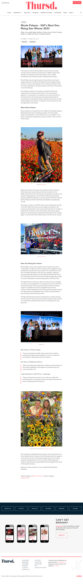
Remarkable (32, 41)
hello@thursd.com (62, 562)
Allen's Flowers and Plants (48, 448)
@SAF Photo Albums (37, 476)
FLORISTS (21, 508)
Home (9, 12)
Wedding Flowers (46, 12)
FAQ (36, 565)
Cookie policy (13, 576)
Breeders (25, 562)
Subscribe (59, 526)
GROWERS (48, 508)
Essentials (26, 569)
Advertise (38, 562)
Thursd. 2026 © (5, 576)
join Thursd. (56, 565)
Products (27, 12)
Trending (35, 12)
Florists (25, 567)
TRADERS (75, 508)
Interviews (57, 12)
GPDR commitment (30, 576)
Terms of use (39, 576)
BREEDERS (62, 508)
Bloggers (25, 560)
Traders (25, 565)
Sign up (62, 535)
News (65, 12)
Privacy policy (20, 576)
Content (38, 560)
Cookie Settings (40, 567)
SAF (43, 344)
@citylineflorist (43, 184)
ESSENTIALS (7, 508)
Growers (25, 564)
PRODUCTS (35, 508)
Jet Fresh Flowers (42, 256)
